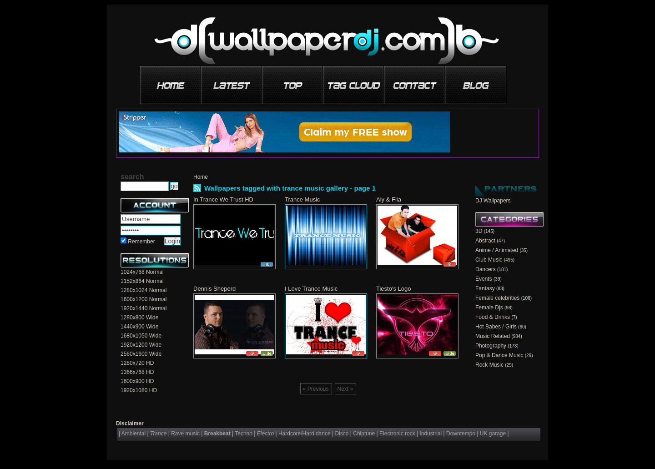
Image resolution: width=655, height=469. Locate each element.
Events (483, 279)
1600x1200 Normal (143, 299)
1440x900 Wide (139, 326)
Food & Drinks (492, 317)
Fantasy (485, 288)
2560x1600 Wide (141, 354)
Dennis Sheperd (214, 288)
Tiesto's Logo (393, 288)
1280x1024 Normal (143, 290)
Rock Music (489, 365)
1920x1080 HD (139, 390)
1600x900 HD (137, 381)
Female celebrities (497, 298)
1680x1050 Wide (141, 336)
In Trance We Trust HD (223, 199)
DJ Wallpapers (493, 200)
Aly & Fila (388, 199)
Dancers (485, 269)
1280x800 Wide (139, 317)
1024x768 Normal (142, 272)
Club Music (488, 260)
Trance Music (302, 199)
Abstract (485, 240)
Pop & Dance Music (499, 355)
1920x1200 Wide (141, 345)
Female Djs (489, 307)
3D (478, 231)
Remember (141, 241)
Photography (490, 346)
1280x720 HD (137, 363)
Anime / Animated (496, 250)
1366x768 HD (137, 372)
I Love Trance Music (311, 288)
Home (200, 177)
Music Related (492, 336)
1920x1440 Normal (143, 308)
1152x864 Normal (142, 281)
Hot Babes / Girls (496, 326)
